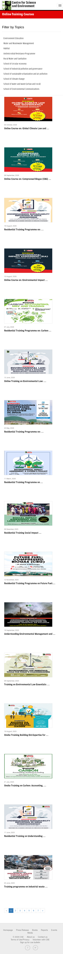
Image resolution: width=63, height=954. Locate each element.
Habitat (6, 48)
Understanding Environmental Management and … (29, 634)
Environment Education (13, 38)
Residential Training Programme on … (23, 482)
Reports (44, 930)
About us (31, 937)
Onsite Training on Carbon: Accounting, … (25, 785)
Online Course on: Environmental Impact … (26, 280)
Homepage (8, 930)
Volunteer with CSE (41, 940)
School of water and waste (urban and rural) (22, 84)
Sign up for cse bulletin (30, 942)
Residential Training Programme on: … (24, 229)
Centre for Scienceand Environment (24, 4)
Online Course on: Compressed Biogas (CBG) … (27, 179)
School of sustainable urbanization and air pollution (25, 74)
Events (54, 930)
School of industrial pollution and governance (22, 68)
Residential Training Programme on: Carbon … (27, 330)
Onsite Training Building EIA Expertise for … (26, 735)
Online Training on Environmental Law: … (25, 381)
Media (30, 933)
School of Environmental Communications (21, 89)
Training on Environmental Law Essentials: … (27, 684)
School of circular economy (14, 63)
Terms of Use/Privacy (20, 940)
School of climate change (14, 79)
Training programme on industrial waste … (26, 886)
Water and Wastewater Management (18, 43)
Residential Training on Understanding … (24, 836)
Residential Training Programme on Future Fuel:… (29, 583)
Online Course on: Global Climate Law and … (26, 128)
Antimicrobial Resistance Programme (19, 53)
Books (35, 930)
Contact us (42, 937)
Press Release (22, 930)
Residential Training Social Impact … (22, 533)
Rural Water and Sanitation (14, 58)
